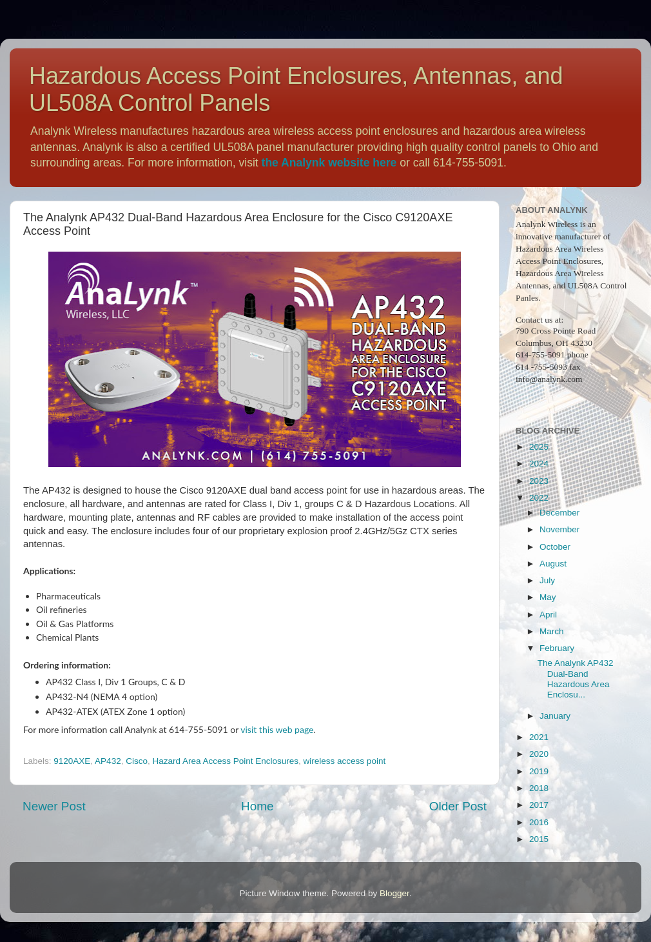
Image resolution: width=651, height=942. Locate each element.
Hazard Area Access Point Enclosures (225, 761)
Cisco (137, 761)
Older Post (458, 806)
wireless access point (345, 761)
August (553, 563)
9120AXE (71, 761)
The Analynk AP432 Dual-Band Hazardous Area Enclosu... (576, 678)
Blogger (394, 893)
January (554, 716)
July (547, 580)
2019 (539, 771)
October (554, 547)
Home (257, 806)
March (551, 631)
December (559, 512)
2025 (539, 447)
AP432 (108, 761)
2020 (539, 754)
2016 (539, 822)
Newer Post (54, 806)
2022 (539, 498)
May (547, 597)
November (559, 529)
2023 (539, 481)
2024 (539, 463)
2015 (539, 839)
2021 (539, 737)
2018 (539, 788)
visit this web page (276, 729)
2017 (539, 805)
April (548, 614)
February (556, 648)
